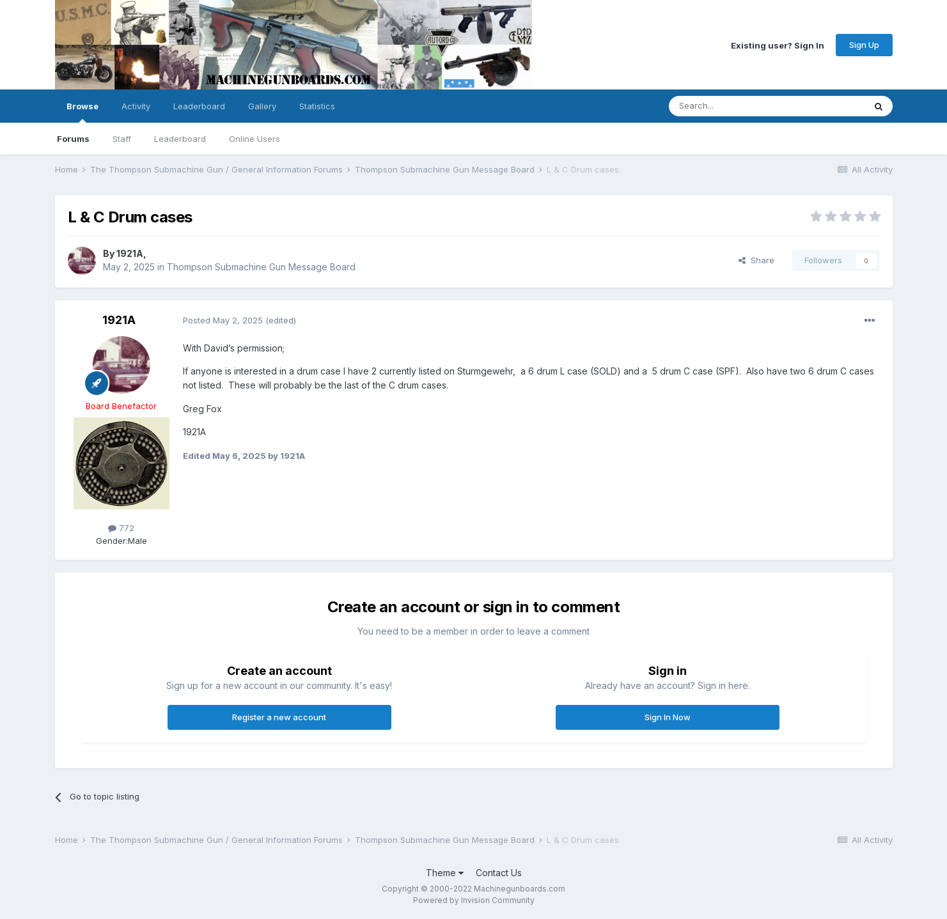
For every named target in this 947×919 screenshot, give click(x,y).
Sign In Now (668, 717)
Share (756, 260)
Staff (122, 139)
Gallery (262, 106)
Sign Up (864, 45)
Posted (223, 320)
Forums (73, 139)
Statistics (317, 106)
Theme (445, 872)
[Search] (734, 106)
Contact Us (499, 872)
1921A (129, 253)
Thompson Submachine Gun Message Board (261, 266)
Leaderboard (180, 139)
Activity (135, 106)
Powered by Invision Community (474, 900)
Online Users (254, 139)
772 (121, 528)
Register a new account (279, 717)
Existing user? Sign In (777, 45)
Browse (82, 112)
